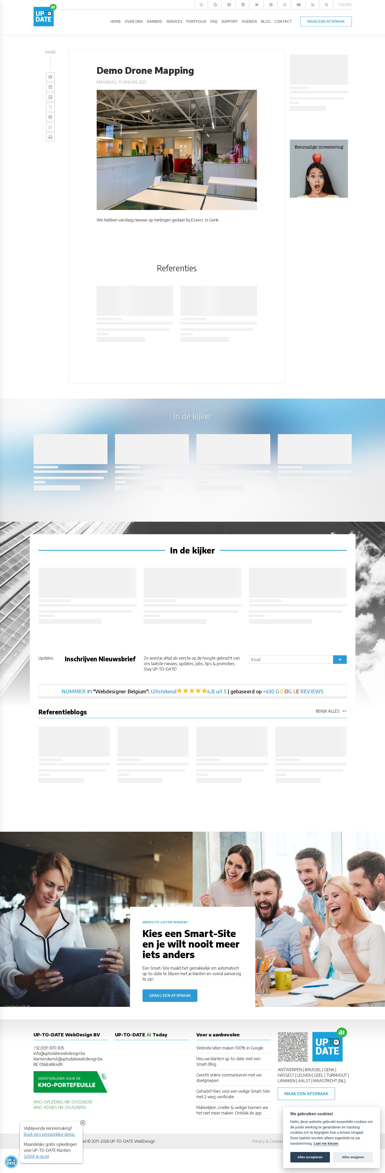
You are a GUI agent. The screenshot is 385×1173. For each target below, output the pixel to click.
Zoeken (344, 5)
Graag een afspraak (170, 995)
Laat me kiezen (326, 1143)
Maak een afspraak (306, 1093)
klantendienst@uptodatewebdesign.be (68, 1058)
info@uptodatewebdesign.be (59, 1053)
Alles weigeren (353, 1157)
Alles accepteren (310, 1157)
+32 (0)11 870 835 (49, 1047)
